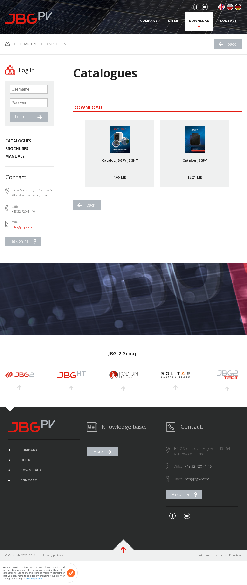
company (148, 20)
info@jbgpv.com (23, 227)
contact (228, 20)
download (199, 20)
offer (173, 20)
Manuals (15, 156)
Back (90, 205)
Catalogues (18, 141)
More (98, 452)
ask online (20, 241)
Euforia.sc (235, 556)
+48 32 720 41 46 (198, 467)
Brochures (16, 148)
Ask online (180, 495)
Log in (20, 116)
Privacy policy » (53, 556)
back (232, 44)
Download (29, 44)
